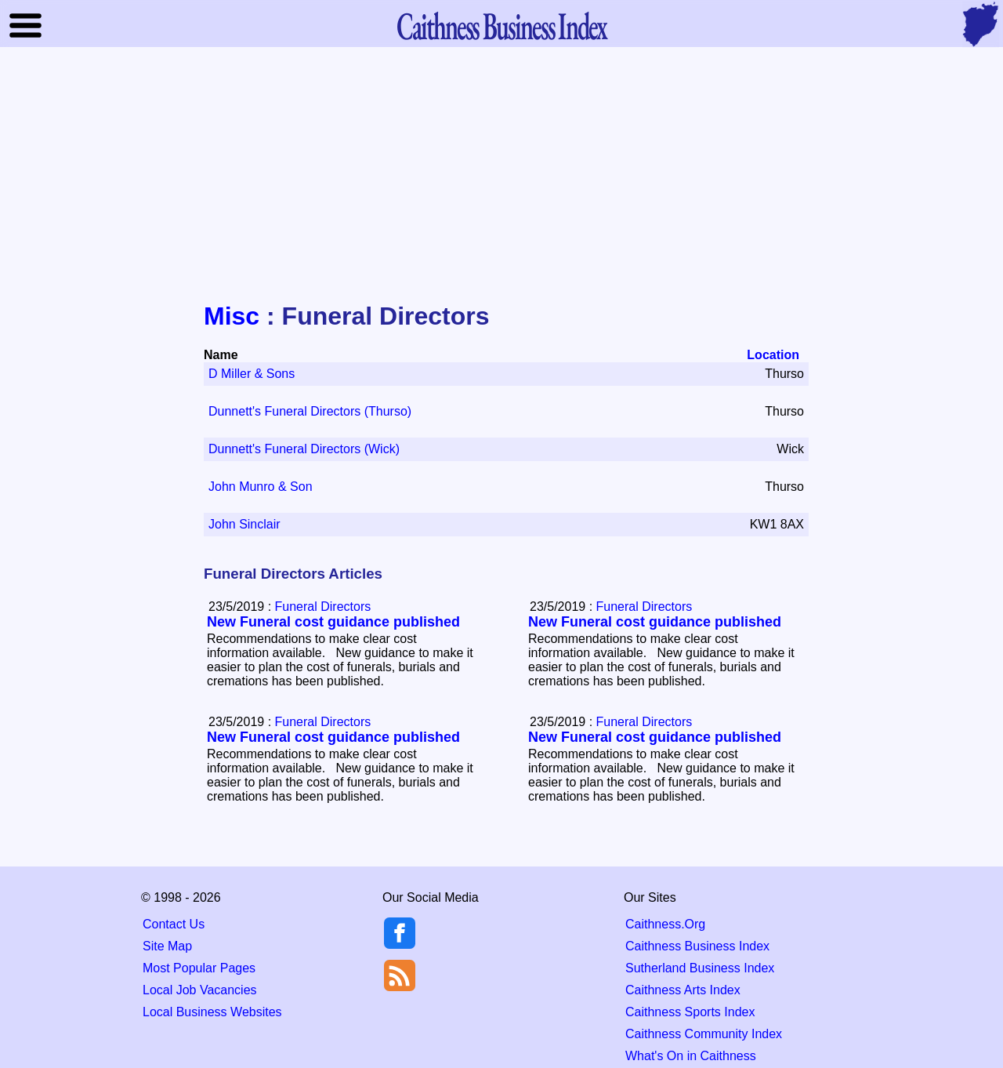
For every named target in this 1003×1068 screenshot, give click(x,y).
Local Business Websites (212, 1012)
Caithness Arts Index (682, 990)
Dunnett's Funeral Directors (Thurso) (309, 411)
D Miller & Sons (251, 373)
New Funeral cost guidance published (333, 622)
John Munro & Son (260, 486)
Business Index (501, 25)
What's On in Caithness (690, 1056)
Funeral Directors (323, 606)
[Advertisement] (501, 175)
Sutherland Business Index (699, 968)
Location (773, 354)
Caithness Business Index (697, 946)
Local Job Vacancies (200, 990)
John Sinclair (244, 524)
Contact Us (174, 924)
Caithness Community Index (703, 1034)
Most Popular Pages (199, 968)
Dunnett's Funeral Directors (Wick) (304, 449)
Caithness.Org (665, 924)
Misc (231, 316)
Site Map (167, 946)
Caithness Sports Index (690, 1012)
